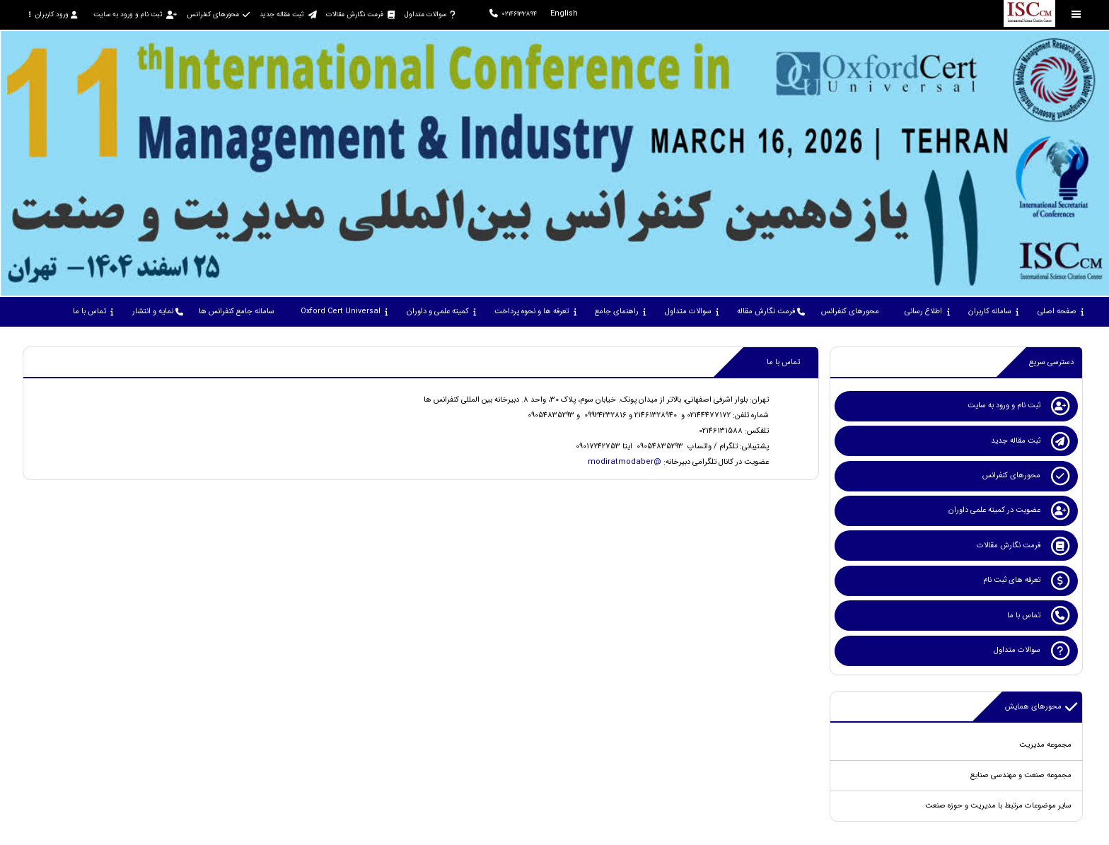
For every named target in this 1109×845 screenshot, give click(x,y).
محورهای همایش (1041, 707)
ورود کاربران (53, 14)
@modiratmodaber (624, 462)
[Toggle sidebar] (1076, 14)
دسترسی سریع (1051, 362)
